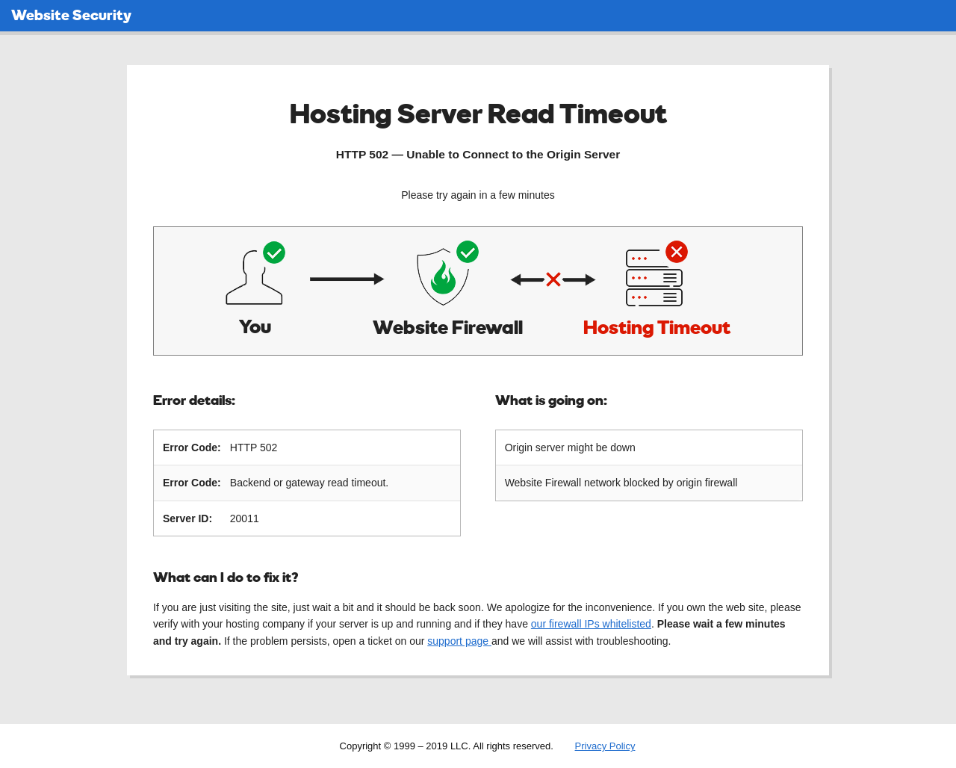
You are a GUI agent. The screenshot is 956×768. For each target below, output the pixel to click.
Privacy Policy (605, 745)
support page (459, 640)
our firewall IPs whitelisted (591, 623)
